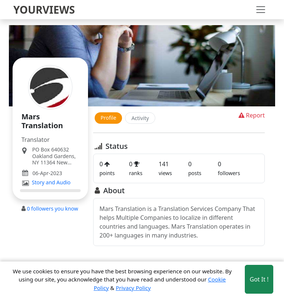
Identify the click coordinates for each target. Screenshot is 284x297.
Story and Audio (51, 182)
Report (251, 115)
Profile (108, 117)
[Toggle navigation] (261, 10)
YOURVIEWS (44, 10)
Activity (140, 118)
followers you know (52, 208)
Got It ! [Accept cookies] (259, 279)
